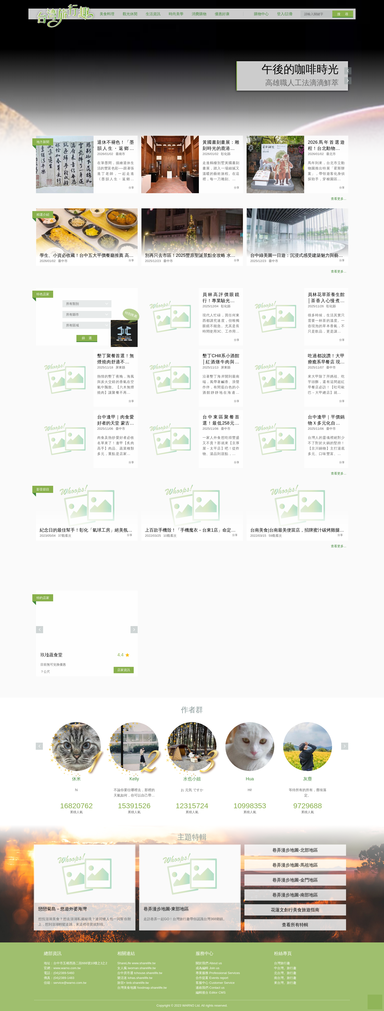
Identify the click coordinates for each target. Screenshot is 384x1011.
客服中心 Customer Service (215, 983)
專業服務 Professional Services (218, 973)
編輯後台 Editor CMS (211, 992)
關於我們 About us (209, 963)
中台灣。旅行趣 (285, 968)
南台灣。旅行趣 (285, 978)
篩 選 (87, 338)
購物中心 (261, 14)
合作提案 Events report (212, 978)
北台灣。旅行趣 (285, 973)
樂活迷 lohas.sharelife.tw (134, 978)
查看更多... (338, 199)
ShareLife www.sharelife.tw (136, 963)
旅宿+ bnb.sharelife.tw (133, 983)
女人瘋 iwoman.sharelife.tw (136, 968)
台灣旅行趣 (282, 963)
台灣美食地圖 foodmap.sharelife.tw (142, 987)
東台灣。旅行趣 (285, 983)
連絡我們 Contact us (210, 987)
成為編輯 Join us (207, 968)
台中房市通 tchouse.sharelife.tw (139, 973)
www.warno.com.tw (67, 968)
